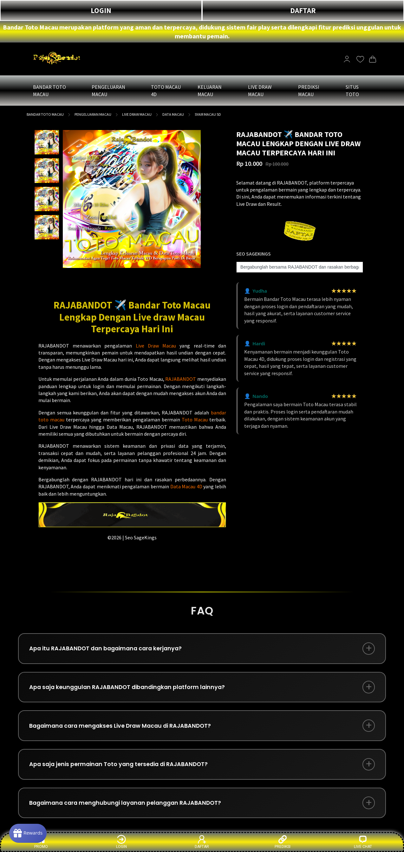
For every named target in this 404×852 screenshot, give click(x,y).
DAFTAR (303, 10)
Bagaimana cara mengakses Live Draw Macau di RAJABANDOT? (124, 728)
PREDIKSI (282, 842)
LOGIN (101, 10)
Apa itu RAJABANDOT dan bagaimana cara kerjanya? (109, 649)
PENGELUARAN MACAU (93, 114)
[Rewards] (30, 832)
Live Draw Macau (156, 345)
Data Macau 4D (186, 486)
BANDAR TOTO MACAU (45, 114)
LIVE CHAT (363, 842)
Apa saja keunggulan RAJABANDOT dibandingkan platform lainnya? (131, 689)
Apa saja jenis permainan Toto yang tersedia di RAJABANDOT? (122, 768)
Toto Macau (195, 419)
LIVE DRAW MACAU (137, 114)
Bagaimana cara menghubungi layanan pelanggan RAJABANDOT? (129, 808)
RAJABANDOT (180, 379)
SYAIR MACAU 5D (208, 114)
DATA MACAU (173, 114)
